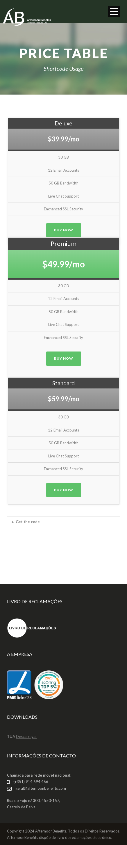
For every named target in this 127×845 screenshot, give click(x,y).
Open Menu (114, 11)
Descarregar (26, 736)
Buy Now (63, 230)
